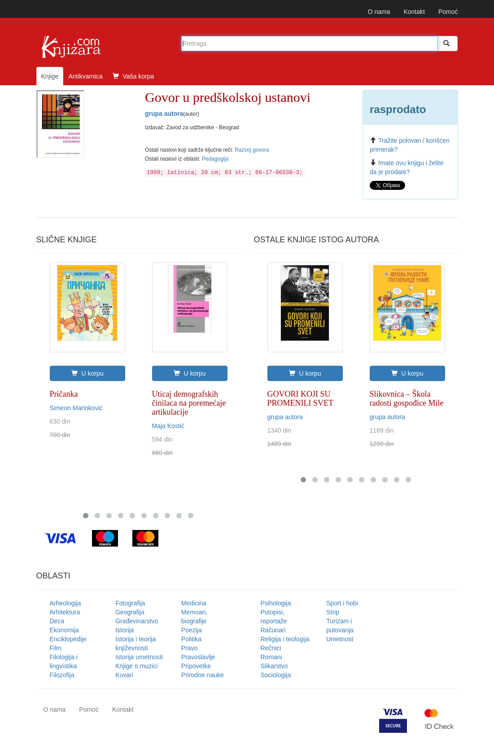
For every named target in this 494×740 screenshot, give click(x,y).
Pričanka (64, 394)
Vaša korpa (133, 76)
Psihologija (276, 603)
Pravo (189, 648)
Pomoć (448, 11)
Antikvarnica (85, 76)
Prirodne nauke (202, 675)
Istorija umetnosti (139, 657)
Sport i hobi (342, 603)
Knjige (50, 76)
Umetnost (339, 639)
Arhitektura (65, 612)
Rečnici (271, 648)
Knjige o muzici (136, 666)
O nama (379, 11)
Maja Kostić (168, 425)
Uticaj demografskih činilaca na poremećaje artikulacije (189, 403)
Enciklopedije (68, 639)
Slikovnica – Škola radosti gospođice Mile (407, 398)
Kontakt (413, 11)
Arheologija (65, 603)
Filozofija (62, 675)
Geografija (129, 612)
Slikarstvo (274, 666)
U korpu (87, 373)
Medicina (193, 603)
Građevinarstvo (136, 621)
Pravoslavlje (198, 657)
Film (55, 648)
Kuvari (124, 675)
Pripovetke (196, 666)
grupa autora (164, 113)
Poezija (191, 630)
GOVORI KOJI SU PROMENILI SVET (300, 398)
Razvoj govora (252, 150)
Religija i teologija (285, 639)
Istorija (124, 630)
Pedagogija (215, 159)
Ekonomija (64, 630)
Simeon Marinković (76, 408)
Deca (57, 621)
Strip (332, 612)
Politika (191, 639)
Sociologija (276, 675)
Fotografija (130, 603)
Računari (273, 630)
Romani (271, 657)
